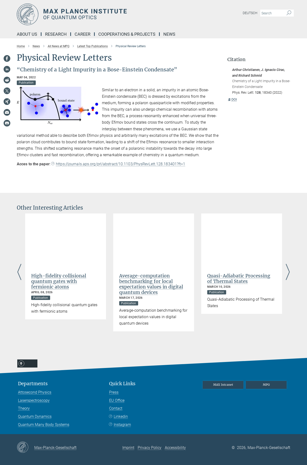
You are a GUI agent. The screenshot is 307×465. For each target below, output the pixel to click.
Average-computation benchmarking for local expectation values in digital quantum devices (151, 284)
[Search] (289, 13)
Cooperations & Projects (126, 34)
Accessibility (175, 447)
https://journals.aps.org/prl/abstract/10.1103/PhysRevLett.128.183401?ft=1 (120, 164)
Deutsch (250, 13)
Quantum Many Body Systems (43, 424)
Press (113, 392)
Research (56, 34)
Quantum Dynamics (35, 416)
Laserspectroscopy (34, 400)
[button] (94, 120)
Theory (24, 408)
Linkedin (121, 416)
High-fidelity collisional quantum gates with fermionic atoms (58, 281)
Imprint (128, 447)
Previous (19, 272)
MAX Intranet (223, 384)
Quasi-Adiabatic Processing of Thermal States (238, 278)
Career (82, 34)
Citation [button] (236, 59)
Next (287, 272)
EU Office (116, 400)
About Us (27, 34)
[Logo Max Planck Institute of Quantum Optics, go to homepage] (107, 14)
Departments (33, 383)
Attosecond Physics (34, 392)
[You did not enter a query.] (271, 13)
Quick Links (122, 383)
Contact (115, 408)
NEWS (169, 34)
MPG (266, 384)
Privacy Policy (149, 447)
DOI (232, 99)
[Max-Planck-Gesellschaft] (25, 447)
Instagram (122, 424)
